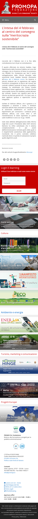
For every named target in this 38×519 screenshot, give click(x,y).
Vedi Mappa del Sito (11, 485)
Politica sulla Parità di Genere (13, 460)
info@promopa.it (9, 473)
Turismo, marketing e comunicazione (19, 354)
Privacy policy (15, 516)
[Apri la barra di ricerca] (35, 20)
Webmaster (23, 516)
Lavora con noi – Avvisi (12, 483)
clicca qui (29, 152)
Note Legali (8, 489)
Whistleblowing (10, 491)
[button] (1, 342)
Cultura (4, 233)
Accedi (19, 191)
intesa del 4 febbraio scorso (14, 79)
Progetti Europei (9, 402)
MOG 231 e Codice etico (12, 487)
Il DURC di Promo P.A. (11, 458)
